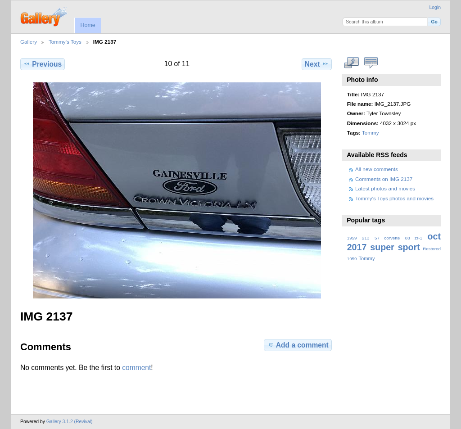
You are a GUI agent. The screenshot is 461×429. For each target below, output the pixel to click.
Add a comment (298, 345)
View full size (352, 63)
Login (435, 7)
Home (87, 25)
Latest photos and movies (385, 188)
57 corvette (387, 237)
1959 (352, 237)
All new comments (376, 169)
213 (365, 237)
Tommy (370, 132)
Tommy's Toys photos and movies (394, 198)
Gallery (28, 42)
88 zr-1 (413, 237)
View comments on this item (371, 63)
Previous (42, 64)
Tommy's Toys (65, 42)
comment (136, 367)
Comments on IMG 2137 (383, 179)
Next (317, 64)
